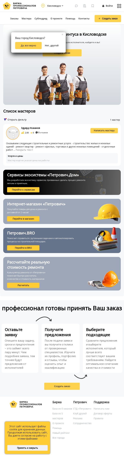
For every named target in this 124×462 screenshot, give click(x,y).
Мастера (26, 18)
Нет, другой (51, 45)
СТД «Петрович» (82, 408)
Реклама (77, 418)
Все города (58, 437)
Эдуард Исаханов (30, 128)
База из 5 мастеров (57, 416)
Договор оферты (103, 413)
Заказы (14, 18)
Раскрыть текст (24, 149)
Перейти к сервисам (23, 189)
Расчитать (23, 285)
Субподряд (41, 18)
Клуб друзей (80, 413)
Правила (98, 418)
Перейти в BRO (23, 247)
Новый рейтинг (61, 432)
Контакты (83, 18)
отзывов (42, 132)
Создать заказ (62, 52)
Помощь (70, 18)
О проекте (56, 18)
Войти (107, 5)
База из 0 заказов (62, 408)
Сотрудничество (82, 423)
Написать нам (101, 408)
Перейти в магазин (23, 218)
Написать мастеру (104, 130)
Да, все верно (28, 45)
